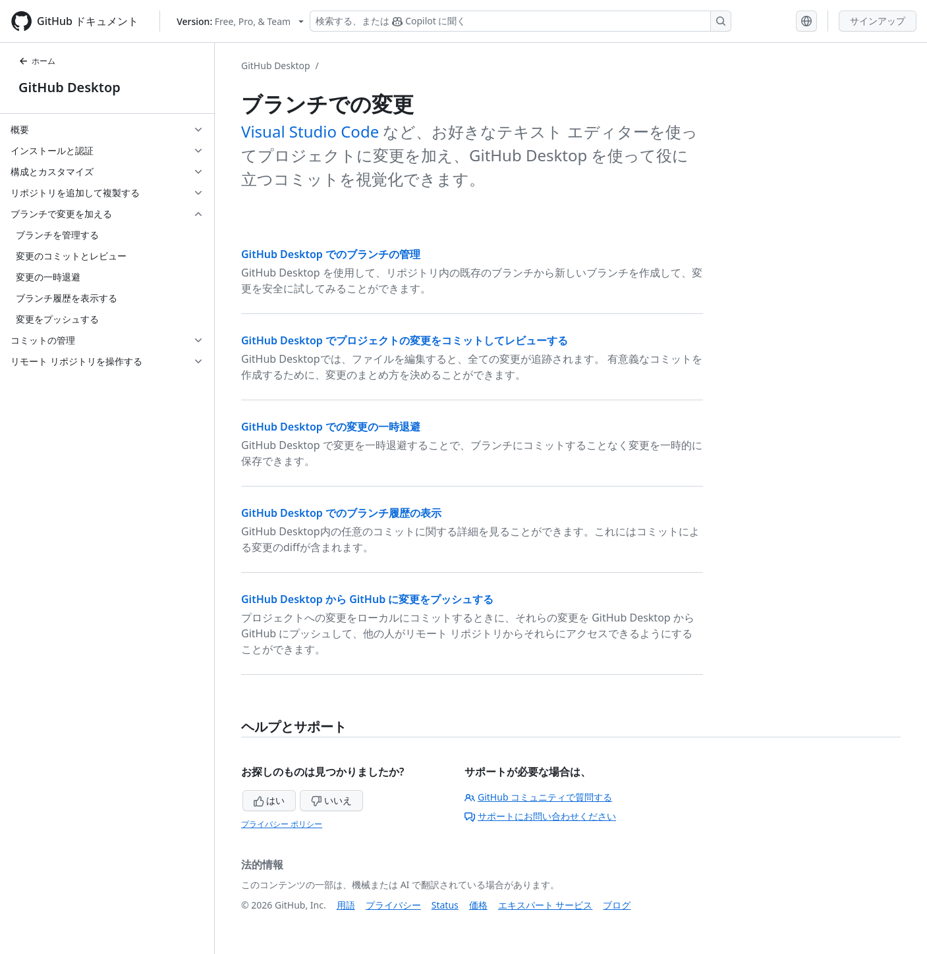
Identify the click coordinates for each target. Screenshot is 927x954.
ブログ (617, 905)
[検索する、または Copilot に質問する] (520, 21)
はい (269, 800)
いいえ (331, 800)
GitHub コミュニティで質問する (538, 797)
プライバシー (393, 905)
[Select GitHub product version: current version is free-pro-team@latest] (240, 21)
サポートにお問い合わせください (540, 816)
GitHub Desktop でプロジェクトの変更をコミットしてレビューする (404, 340)
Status (445, 905)
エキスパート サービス (545, 905)
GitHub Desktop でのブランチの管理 (330, 254)
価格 (478, 905)
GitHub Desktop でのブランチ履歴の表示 (341, 513)
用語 (346, 905)
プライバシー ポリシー (281, 824)
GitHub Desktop (69, 87)
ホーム (36, 60)
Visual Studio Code (310, 131)
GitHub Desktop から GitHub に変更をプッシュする (367, 599)
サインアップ (877, 20)
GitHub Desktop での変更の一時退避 (330, 426)
